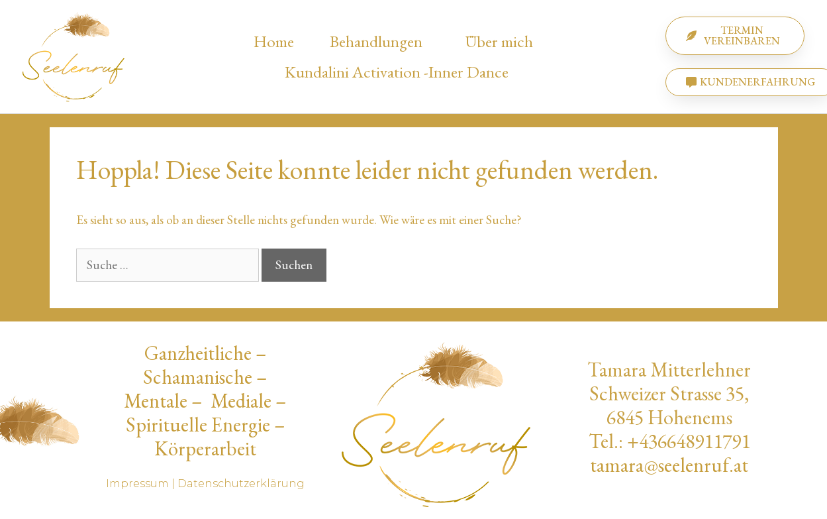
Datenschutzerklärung (241, 483)
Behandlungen (379, 41)
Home (274, 41)
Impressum (137, 483)
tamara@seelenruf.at (669, 465)
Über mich (502, 41)
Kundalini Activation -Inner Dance (397, 71)
